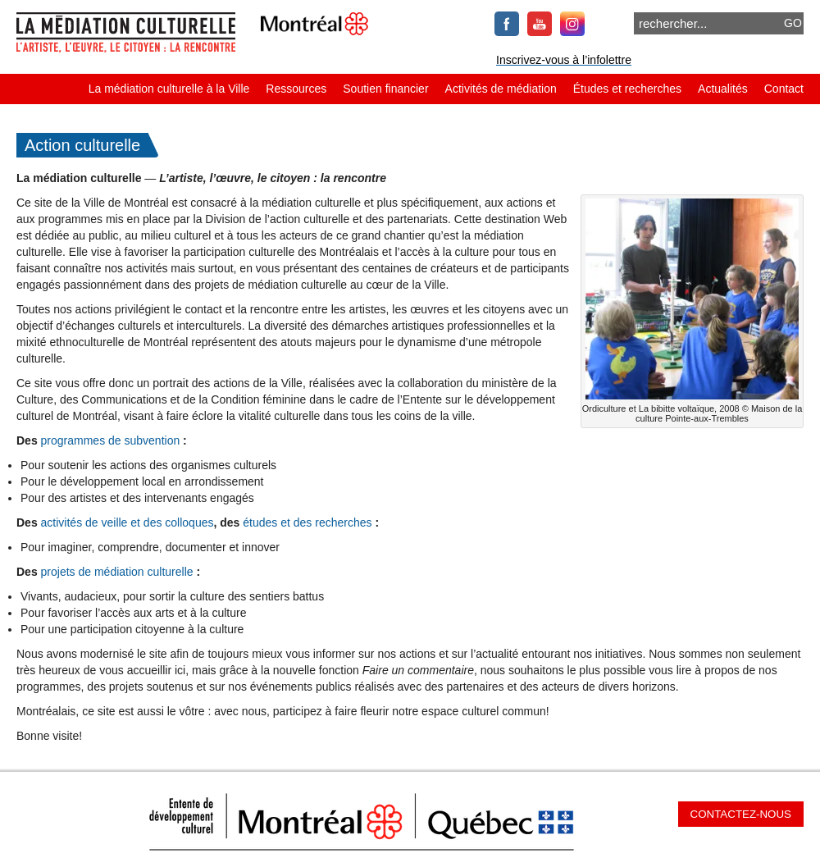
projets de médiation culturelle (117, 571)
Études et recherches (627, 88)
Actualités (723, 88)
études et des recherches (307, 522)
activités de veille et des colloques (127, 522)
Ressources (296, 88)
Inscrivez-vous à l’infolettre (563, 59)
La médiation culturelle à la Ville (169, 88)
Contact (784, 88)
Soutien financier (385, 88)
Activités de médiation (501, 88)
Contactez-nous (740, 814)
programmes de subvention (110, 440)
